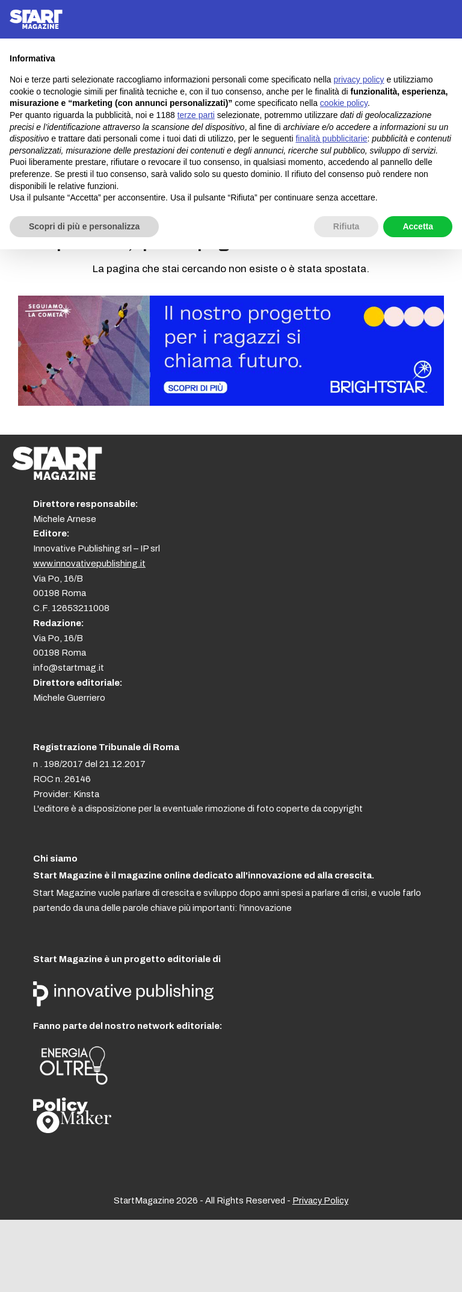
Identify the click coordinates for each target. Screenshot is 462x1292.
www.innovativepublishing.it (89, 563)
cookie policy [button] (344, 103)
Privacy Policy (320, 1200)
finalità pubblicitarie (331, 138)
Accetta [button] (417, 226)
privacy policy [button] (359, 79)
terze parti (196, 115)
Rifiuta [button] (346, 226)
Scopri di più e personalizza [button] (84, 226)
